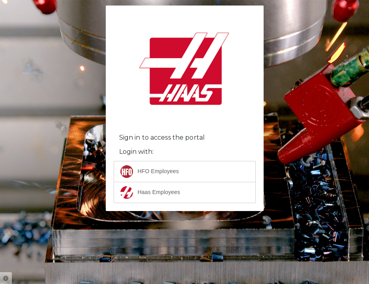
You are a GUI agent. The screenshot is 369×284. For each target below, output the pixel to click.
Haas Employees (150, 192)
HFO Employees (149, 171)
